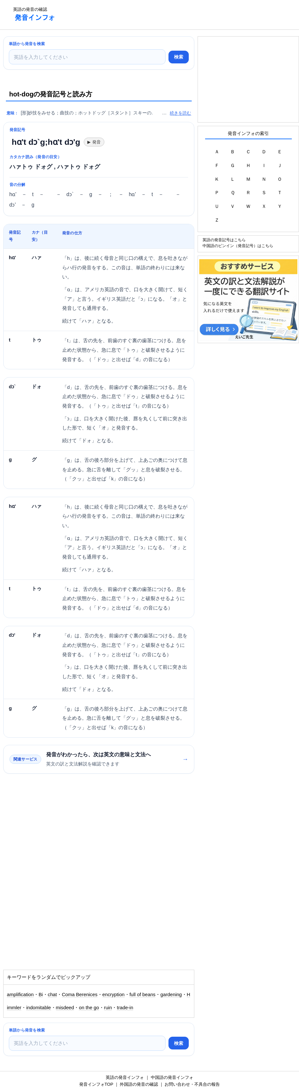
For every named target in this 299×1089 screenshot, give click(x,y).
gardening (171, 994)
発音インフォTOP (96, 1084)
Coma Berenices (79, 994)
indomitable (38, 1007)
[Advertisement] (180, 14)
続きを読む (180, 112)
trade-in (125, 1007)
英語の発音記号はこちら (224, 240)
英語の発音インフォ (125, 1077)
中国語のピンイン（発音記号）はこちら (237, 245)
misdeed (65, 1007)
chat (52, 994)
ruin (108, 1007)
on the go (89, 1007)
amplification (20, 994)
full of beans (142, 994)
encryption (113, 994)
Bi (41, 994)
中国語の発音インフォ (172, 1077)
